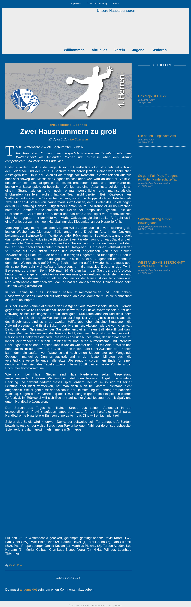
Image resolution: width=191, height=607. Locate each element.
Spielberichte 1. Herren (68, 125)
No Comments (79, 139)
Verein (119, 50)
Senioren (159, 50)
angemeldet (28, 589)
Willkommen (74, 50)
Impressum (76, 3)
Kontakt (116, 3)
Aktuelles (99, 50)
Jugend (138, 50)
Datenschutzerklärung (97, 3)
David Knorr (16, 565)
